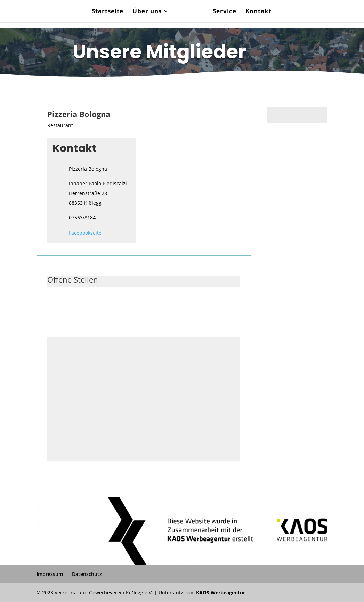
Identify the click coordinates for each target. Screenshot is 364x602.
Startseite (107, 12)
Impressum (50, 574)
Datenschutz (87, 574)
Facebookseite (85, 232)
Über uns (147, 12)
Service (224, 12)
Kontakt (258, 12)
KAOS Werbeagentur (220, 592)
